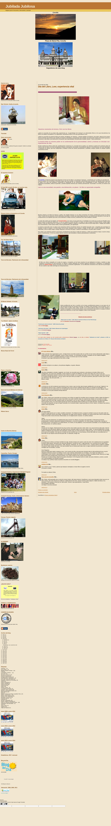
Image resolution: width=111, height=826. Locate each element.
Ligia (43, 362)
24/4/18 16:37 (44, 360)
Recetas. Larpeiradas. (5, 700)
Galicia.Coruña (4, 684)
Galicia (2, 681)
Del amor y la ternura (5, 674)
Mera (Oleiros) (4, 691)
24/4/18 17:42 (44, 381)
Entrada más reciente (43, 492)
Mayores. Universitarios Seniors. (8, 690)
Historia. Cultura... (5, 687)
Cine (2, 671)
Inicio (75, 492)
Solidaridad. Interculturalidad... (7, 703)
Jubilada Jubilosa (20, 6)
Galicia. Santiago (4, 683)
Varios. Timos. (4, 705)
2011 (4, 657)
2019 (4, 637)
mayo (5, 642)
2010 (4, 659)
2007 (4, 663)
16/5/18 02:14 (44, 487)
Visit (5, 783)
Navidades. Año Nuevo (6, 697)
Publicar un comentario (43, 490)
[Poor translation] (5, 804)
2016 (4, 651)
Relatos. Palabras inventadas (7, 701)
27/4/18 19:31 (44, 462)
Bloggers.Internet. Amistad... (7, 670)
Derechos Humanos (5, 675)
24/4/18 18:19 (44, 393)
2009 (4, 660)
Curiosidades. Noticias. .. (6, 672)
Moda (2, 692)
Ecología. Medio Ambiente (6, 677)
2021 (4, 634)
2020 (4, 636)
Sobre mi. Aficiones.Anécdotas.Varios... (9, 702)
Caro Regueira (46, 395)
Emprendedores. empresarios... (8, 678)
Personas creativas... (5, 698)
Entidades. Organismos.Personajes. (8, 680)
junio (5, 641)
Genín (43, 369)
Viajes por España (5, 707)
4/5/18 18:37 (44, 474)
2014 (4, 654)
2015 (4, 652)
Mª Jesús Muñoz (46, 351)
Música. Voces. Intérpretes (6, 696)
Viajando (3, 706)
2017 (4, 650)
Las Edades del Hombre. (6, 688)
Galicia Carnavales (5, 682)
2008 (4, 661)
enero (5, 648)
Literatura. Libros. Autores (47, 345)
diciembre (6, 639)
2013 (4, 655)
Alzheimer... (3, 668)
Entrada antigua (106, 492)
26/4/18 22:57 (44, 435)
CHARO (44, 383)
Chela (43, 409)
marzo (5, 646)
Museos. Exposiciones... (6, 695)
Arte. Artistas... (4, 669)
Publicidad (3, 699)
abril (5, 643)
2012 (4, 656)
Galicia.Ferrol (4, 685)
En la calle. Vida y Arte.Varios (7, 679)
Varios (2, 704)
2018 (4, 638)
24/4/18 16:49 (44, 367)
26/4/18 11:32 (44, 407)
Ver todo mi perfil (5, 147)
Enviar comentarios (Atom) (51, 495)
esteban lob (45, 464)
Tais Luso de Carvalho (48, 477)
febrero (5, 647)
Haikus (2, 686)
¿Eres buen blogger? (4, 793)
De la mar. (3, 673)
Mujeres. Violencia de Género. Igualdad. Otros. (11, 693)
